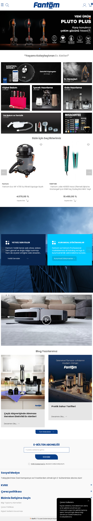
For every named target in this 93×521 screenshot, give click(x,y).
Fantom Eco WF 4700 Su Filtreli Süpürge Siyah (22, 187)
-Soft (33, 519)
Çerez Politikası (7, 507)
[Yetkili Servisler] (23, 249)
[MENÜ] (2, 5)
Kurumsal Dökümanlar (64, 258)
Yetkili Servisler (18, 258)
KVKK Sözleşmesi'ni (38, 464)
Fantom (5, 184)
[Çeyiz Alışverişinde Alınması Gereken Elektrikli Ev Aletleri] (23, 382)
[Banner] (31, 72)
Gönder (46, 456)
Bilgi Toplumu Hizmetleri (11, 503)
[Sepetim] (90, 5)
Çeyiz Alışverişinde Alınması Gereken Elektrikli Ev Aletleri (20, 415)
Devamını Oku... (11, 424)
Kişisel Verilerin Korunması (12, 511)
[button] (39, 48)
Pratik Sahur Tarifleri (63, 406)
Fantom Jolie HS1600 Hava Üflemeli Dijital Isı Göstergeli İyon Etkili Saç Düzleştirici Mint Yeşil (70, 188)
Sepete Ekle (23, 201)
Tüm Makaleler (46, 432)
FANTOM (53, 184)
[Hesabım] (84, 5)
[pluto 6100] (46, 30)
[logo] (46, 5)
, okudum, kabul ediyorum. (46, 464)
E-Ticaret (39, 519)
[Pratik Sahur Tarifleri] (70, 378)
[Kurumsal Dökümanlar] (69, 249)
